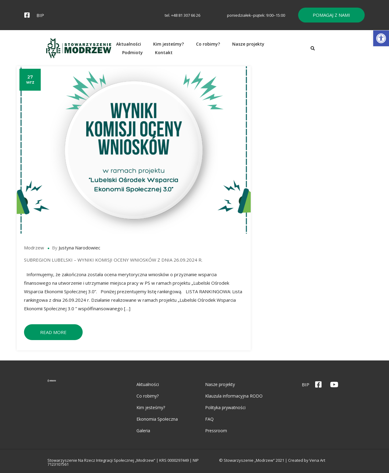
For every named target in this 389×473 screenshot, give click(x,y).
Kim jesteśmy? (183, 50)
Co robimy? (223, 50)
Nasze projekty (263, 50)
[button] (381, 38)
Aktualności (143, 50)
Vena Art (355, 461)
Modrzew (36, 252)
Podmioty (301, 50)
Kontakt (333, 50)
